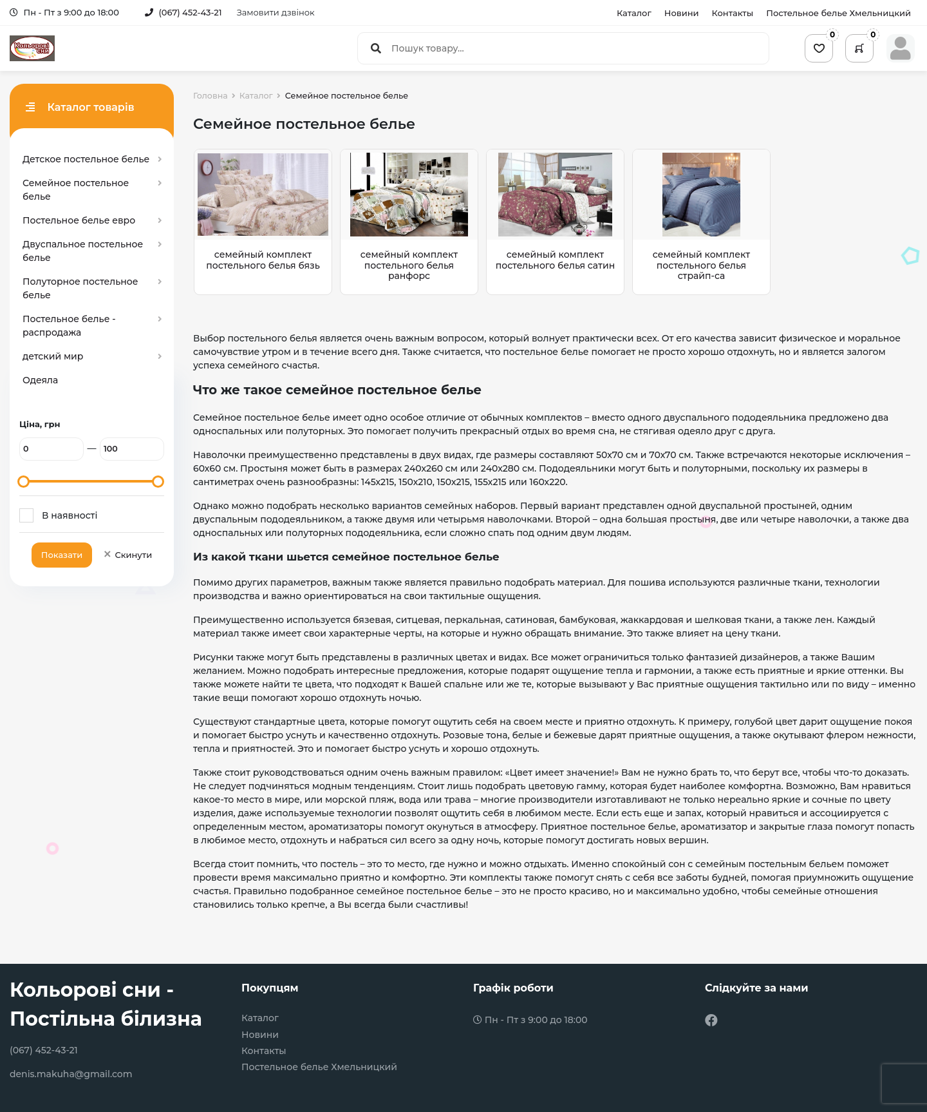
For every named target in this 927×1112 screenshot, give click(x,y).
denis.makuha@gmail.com (71, 1074)
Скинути (127, 554)
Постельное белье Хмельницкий (838, 13)
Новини (681, 13)
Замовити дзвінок (276, 12)
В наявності (69, 515)
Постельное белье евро (79, 220)
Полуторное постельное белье (80, 288)
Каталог (634, 13)
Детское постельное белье (86, 159)
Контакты (733, 13)
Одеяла (40, 380)
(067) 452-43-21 (183, 12)
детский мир (53, 356)
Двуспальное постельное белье (83, 251)
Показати (61, 555)
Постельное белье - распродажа (69, 325)
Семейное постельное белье (76, 189)
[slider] (23, 481)
